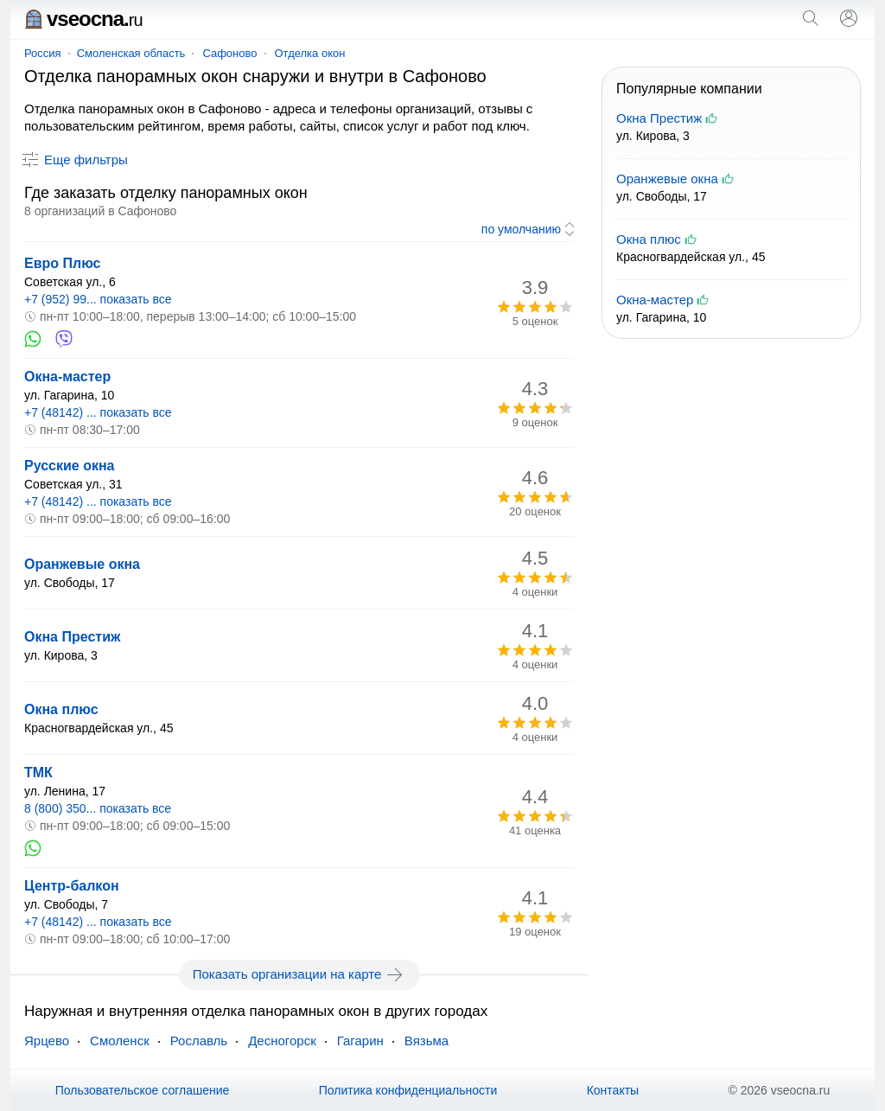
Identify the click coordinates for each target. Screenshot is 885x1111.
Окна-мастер (67, 376)
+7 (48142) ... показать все (98, 412)
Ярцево (46, 1040)
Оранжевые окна (82, 564)
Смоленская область (131, 53)
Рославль (198, 1040)
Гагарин (360, 1040)
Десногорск (282, 1040)
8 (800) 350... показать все (97, 808)
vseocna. (83, 18)
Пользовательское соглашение (142, 1090)
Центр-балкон (71, 885)
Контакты (613, 1090)
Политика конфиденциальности (408, 1090)
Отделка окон (310, 53)
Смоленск (120, 1040)
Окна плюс (61, 709)
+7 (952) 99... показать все (98, 299)
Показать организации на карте (299, 974)
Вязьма (426, 1040)
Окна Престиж (72, 636)
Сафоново (229, 53)
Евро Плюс (62, 263)
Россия (42, 53)
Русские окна (69, 465)
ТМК (38, 772)
